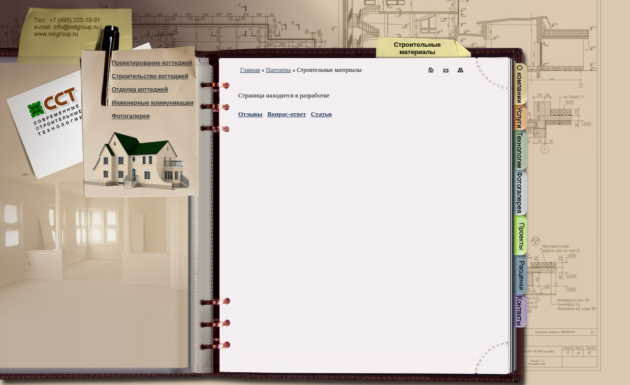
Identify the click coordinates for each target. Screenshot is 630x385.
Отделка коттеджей (140, 89)
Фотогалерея (131, 116)
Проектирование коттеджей (152, 63)
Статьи (321, 114)
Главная (250, 69)
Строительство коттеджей (150, 76)
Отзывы (250, 114)
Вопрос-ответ (286, 114)
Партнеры (278, 69)
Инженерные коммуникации (152, 102)
